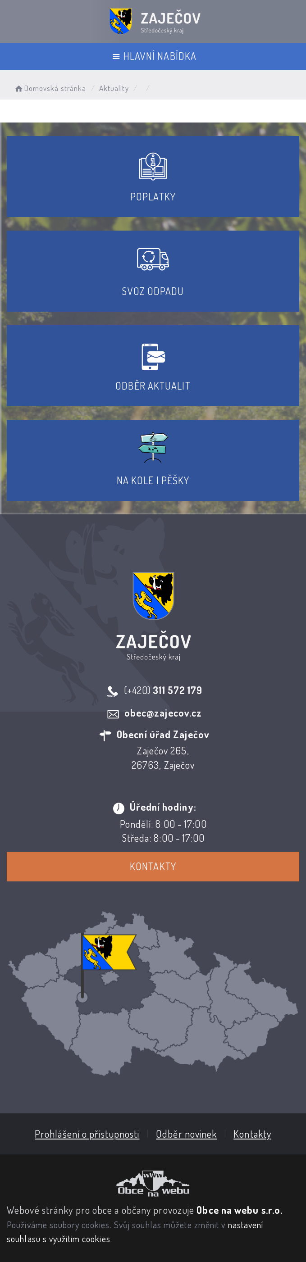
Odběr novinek (186, 1133)
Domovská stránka (50, 88)
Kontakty (153, 866)
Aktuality (114, 88)
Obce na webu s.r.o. (239, 1209)
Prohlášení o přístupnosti (87, 1133)
